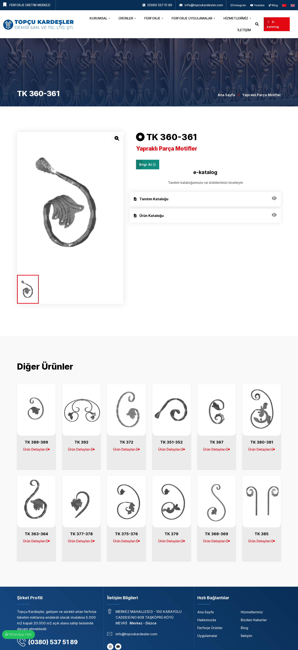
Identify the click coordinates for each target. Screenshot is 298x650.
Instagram (238, 5)
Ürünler (127, 18)
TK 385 (262, 534)
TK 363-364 (36, 534)
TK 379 (171, 534)
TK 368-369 (216, 534)
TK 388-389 (36, 442)
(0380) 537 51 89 (159, 5)
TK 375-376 (126, 534)
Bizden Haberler (254, 620)
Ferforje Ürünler (210, 628)
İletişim (244, 30)
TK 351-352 (171, 442)
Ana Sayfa (226, 95)
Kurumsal (100, 18)
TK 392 (81, 442)
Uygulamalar (207, 636)
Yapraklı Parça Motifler (261, 95)
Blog (273, 5)
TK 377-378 (81, 534)
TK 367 (217, 442)
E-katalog (273, 24)
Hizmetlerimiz (237, 18)
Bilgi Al (147, 164)
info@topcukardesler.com (204, 5)
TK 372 (126, 442)
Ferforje (153, 18)
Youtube (257, 5)
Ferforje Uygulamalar (193, 18)
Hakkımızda (206, 620)
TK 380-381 (261, 442)
